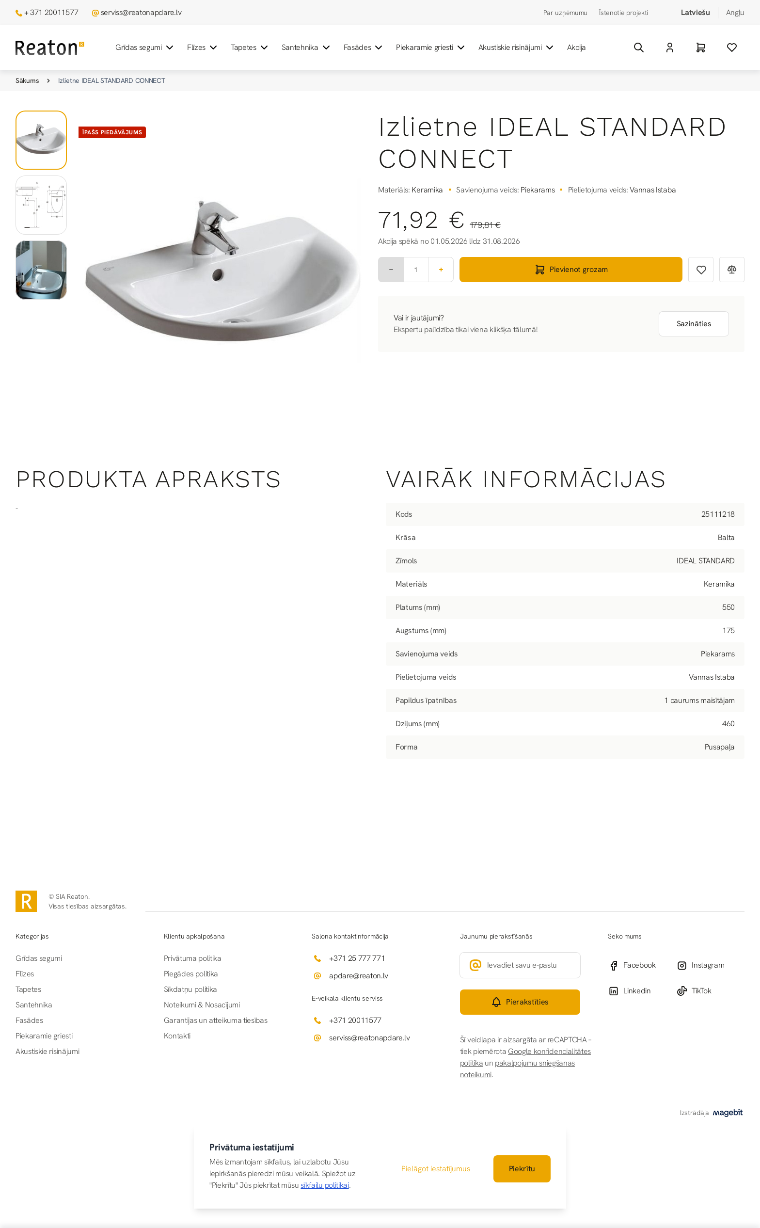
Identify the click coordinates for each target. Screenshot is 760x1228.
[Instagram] (710, 965)
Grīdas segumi (145, 47)
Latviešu (695, 12)
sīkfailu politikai (324, 1185)
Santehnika (307, 47)
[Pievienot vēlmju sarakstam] (700, 269)
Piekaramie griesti (431, 47)
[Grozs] (700, 47)
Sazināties (694, 324)
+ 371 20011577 (51, 12)
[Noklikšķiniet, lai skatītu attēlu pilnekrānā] (222, 276)
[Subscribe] (520, 1002)
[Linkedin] (642, 991)
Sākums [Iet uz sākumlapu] (27, 80)
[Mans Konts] (669, 47)
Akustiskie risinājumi (516, 47)
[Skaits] (415, 269)
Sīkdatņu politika (191, 989)
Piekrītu (522, 1169)
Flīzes (203, 47)
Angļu (735, 12)
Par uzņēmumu (565, 12)
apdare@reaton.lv (358, 976)
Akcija (576, 47)
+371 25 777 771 (357, 958)
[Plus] (441, 269)
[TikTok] (710, 991)
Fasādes (364, 47)
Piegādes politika (191, 974)
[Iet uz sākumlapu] (50, 48)
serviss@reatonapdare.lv (141, 12)
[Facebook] (642, 965)
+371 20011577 (355, 1020)
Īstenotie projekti (623, 12)
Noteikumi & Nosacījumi (202, 1005)
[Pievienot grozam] (570, 269)
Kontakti (177, 1036)
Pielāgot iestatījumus (435, 1169)
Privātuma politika (193, 958)
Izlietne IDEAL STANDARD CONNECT (111, 80)
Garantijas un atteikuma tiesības (216, 1020)
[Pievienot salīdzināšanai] (731, 269)
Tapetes (250, 47)
